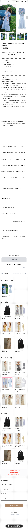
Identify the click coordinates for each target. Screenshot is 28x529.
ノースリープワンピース (6, 484)
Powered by (14, 514)
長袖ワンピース (4, 493)
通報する (25, 267)
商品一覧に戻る (14, 505)
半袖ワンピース (4, 489)
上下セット (3, 498)
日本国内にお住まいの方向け (14, 264)
